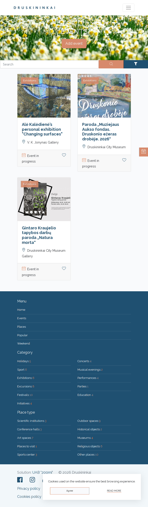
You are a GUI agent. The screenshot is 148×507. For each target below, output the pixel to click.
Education (85, 395)
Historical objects (89, 429)
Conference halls (29, 429)
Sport (22, 369)
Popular (22, 335)
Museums (85, 437)
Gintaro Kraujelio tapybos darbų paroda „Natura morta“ (39, 235)
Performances (88, 378)
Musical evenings (90, 369)
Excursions (25, 386)
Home (21, 309)
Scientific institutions (31, 420)
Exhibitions (25, 378)
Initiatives (24, 403)
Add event (74, 43)
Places (21, 326)
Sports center (27, 454)
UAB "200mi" (42, 472)
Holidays (24, 361)
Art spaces (25, 437)
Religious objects (89, 446)
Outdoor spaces (89, 420)
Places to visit (27, 446)
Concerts (84, 361)
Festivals (25, 395)
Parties (82, 386)
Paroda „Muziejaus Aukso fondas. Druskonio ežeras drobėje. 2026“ (100, 131)
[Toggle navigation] (128, 8)
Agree (69, 490)
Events (21, 318)
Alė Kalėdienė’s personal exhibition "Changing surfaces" (42, 129)
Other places (87, 454)
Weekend (23, 343)
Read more (114, 490)
